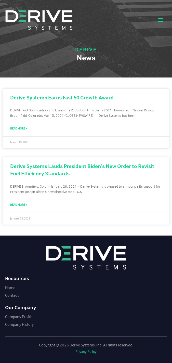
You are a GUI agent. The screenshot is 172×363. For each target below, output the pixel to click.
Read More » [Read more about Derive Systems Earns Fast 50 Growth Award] (18, 128)
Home (10, 287)
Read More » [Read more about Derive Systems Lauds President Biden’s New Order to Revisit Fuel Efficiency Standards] (18, 204)
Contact (12, 295)
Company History (19, 324)
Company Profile (19, 316)
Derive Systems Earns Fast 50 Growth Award (62, 97)
